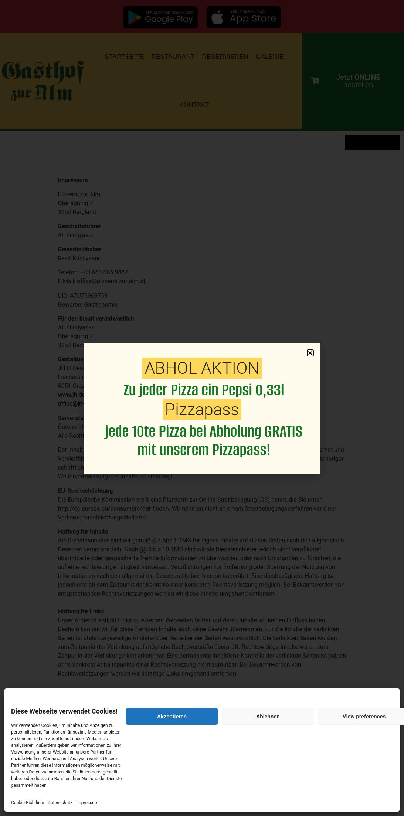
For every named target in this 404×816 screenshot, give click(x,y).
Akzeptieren (172, 716)
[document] (202, 408)
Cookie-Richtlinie (27, 802)
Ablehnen (267, 716)
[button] (310, 353)
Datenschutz (60, 802)
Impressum (87, 802)
